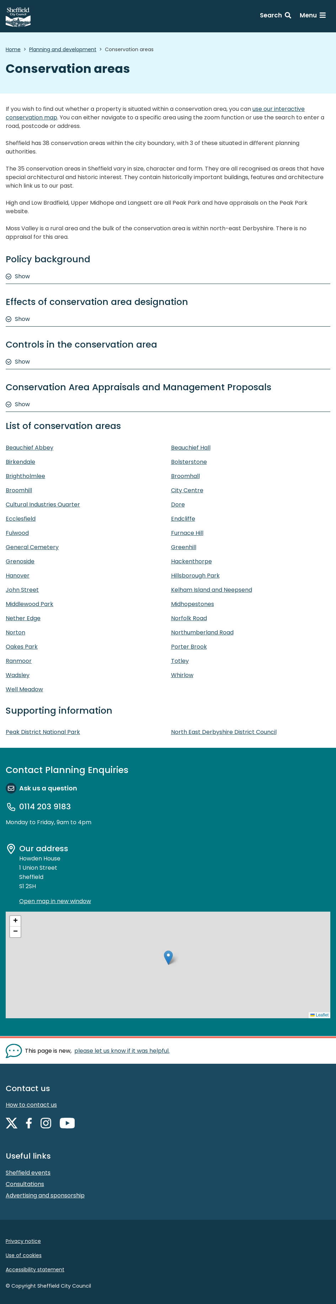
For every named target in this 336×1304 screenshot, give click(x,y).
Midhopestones (192, 604)
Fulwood (17, 533)
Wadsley (18, 675)
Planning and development (62, 49)
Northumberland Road (202, 632)
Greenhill (183, 547)
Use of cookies (24, 1255)
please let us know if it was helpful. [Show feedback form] (122, 1051)
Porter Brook (189, 647)
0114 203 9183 (45, 806)
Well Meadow (24, 689)
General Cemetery (32, 547)
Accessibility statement (35, 1269)
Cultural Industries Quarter (43, 504)
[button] (168, 957)
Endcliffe (183, 519)
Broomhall (185, 476)
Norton (15, 632)
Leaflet (319, 1015)
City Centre (187, 490)
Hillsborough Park (195, 575)
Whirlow (182, 675)
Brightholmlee (25, 476)
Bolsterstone (189, 462)
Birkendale (20, 462)
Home (13, 49)
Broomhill (19, 490)
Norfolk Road (189, 618)
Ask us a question (48, 788)
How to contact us (31, 1105)
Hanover (18, 575)
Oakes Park (22, 647)
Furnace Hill (187, 533)
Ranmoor (19, 661)
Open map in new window (55, 901)
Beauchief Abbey (29, 448)
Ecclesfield (21, 519)
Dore (178, 504)
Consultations (25, 1184)
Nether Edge (23, 618)
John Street (22, 590)
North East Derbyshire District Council (224, 732)
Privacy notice (23, 1241)
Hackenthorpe (191, 561)
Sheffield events (28, 1173)
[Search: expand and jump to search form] (275, 16)
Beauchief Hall (190, 448)
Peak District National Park (43, 732)
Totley (180, 661)
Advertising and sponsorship (45, 1195)
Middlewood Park (29, 604)
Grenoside (20, 561)
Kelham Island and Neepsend (211, 590)
